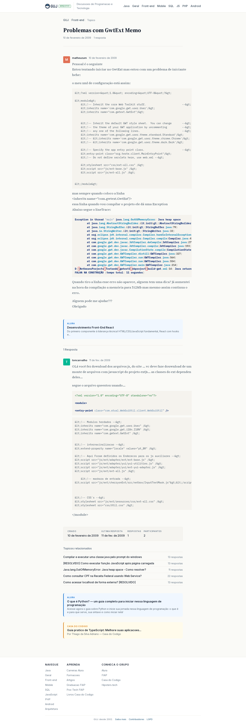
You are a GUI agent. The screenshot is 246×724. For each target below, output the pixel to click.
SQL (171, 6)
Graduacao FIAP (76, 685)
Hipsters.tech (109, 685)
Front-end (78, 20)
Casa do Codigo (111, 680)
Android (195, 6)
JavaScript (51, 694)
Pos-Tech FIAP (75, 689)
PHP (185, 6)
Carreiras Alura (75, 670)
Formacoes (73, 675)
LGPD (150, 719)
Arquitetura (51, 708)
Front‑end (148, 6)
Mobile (161, 6)
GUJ (66, 20)
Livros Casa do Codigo (80, 694)
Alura (104, 670)
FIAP (104, 675)
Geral (135, 6)
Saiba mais (120, 719)
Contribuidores (136, 719)
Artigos (71, 680)
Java (126, 6)
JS (178, 6)
